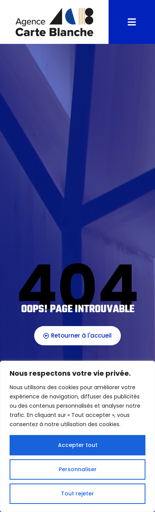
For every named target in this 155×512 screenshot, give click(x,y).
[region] (77, 436)
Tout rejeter (77, 493)
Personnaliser (78, 469)
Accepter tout (77, 445)
